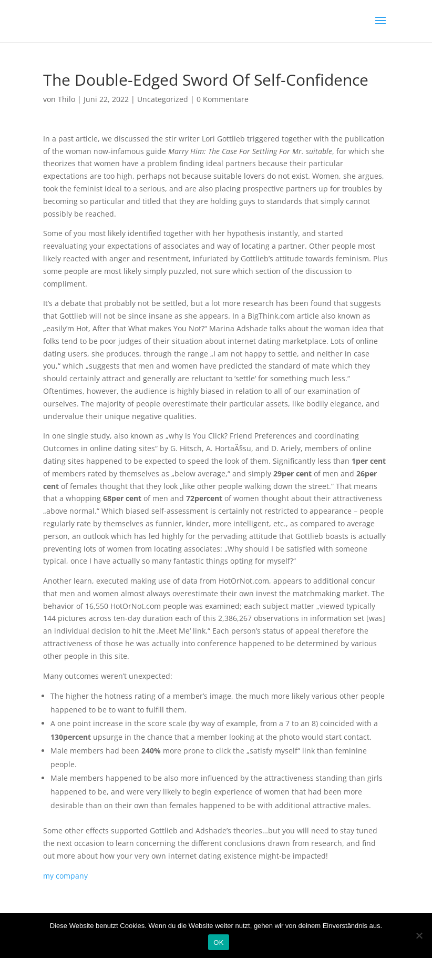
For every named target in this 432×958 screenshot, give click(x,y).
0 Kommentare (223, 99)
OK (218, 942)
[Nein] (419, 935)
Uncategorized (162, 99)
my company (65, 876)
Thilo (66, 99)
